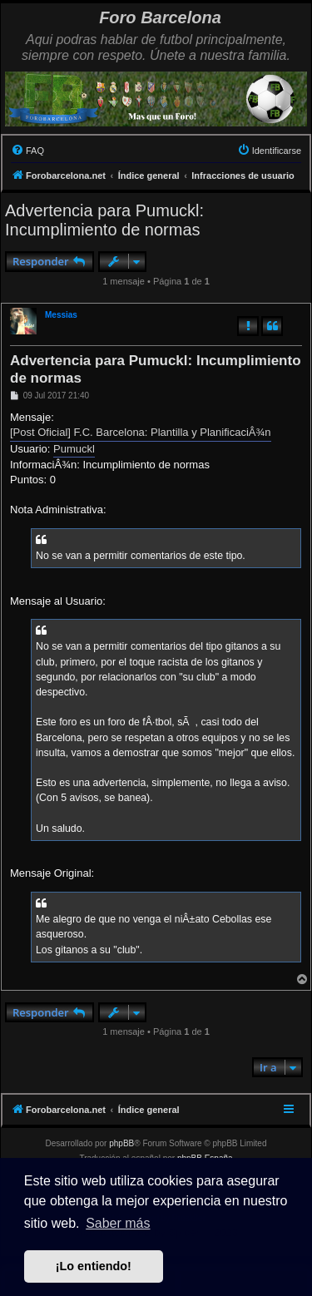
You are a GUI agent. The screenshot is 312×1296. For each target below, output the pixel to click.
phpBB (121, 1143)
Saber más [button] (118, 1223)
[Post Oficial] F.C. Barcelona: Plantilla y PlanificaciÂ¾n (140, 432)
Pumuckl (74, 449)
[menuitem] (27, 151)
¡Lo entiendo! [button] (93, 1266)
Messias (61, 314)
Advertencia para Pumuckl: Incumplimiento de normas (104, 220)
